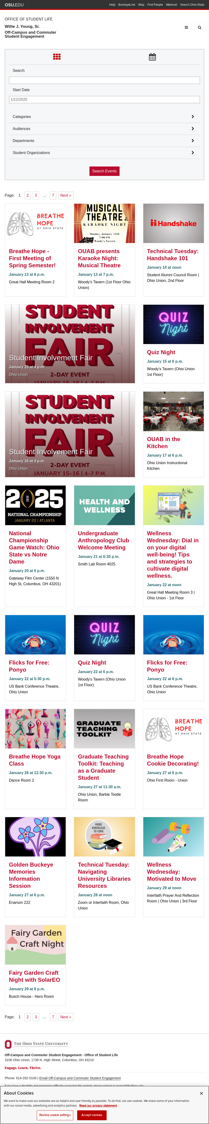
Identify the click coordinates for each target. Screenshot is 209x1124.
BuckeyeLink (126, 5)
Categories (22, 117)
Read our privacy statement (98, 1109)
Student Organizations (31, 153)
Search (19, 71)
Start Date (21, 90)
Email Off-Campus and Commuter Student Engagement (80, 1078)
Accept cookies (91, 1119)
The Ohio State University (14, 5)
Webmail (171, 5)
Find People (155, 5)
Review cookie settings (55, 1119)
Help (112, 5)
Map (141, 5)
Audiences (21, 129)
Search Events (104, 171)
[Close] (201, 1097)
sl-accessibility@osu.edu (128, 1085)
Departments (23, 141)
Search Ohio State (192, 5)
